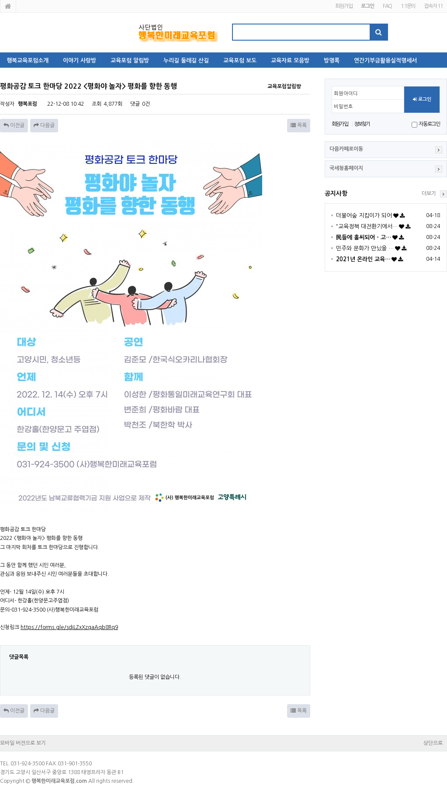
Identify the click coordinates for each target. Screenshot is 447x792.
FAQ (387, 6)
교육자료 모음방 (290, 60)
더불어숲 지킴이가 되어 (364, 215)
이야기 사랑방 (79, 60)
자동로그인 (429, 124)
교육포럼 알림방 (130, 60)
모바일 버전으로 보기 (23, 743)
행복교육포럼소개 (28, 60)
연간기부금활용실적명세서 (385, 60)
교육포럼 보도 (239, 60)
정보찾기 (362, 124)
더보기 (429, 193)
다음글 (44, 125)
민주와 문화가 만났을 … (365, 248)
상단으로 (433, 743)
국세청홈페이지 (346, 168)
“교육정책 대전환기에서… (367, 226)
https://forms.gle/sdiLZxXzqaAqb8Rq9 (69, 627)
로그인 (422, 99)
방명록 (332, 60)
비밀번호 (343, 106)
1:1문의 (408, 6)
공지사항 (336, 193)
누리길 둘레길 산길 (186, 60)
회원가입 (343, 6)
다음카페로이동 (346, 149)
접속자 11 (433, 6)
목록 (299, 125)
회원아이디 (346, 93)
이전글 (13, 125)
